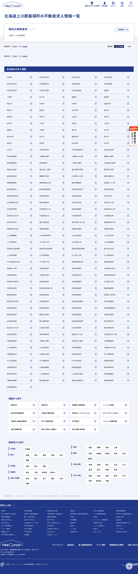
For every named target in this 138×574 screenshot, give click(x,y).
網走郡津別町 (12, 295)
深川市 (41, 136)
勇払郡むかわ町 (12, 328)
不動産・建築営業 (48, 413)
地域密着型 (73, 520)
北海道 (27, 449)
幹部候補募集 (28, 511)
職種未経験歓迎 (51, 517)
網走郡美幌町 (109, 288)
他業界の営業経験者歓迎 (31, 514)
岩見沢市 (107, 103)
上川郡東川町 (77, 242)
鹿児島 (98, 481)
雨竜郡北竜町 (77, 229)
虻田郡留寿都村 (45, 189)
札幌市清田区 (77, 90)
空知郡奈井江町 (110, 209)
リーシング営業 (108, 405)
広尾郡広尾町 (77, 354)
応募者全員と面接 (52, 511)
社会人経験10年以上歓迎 (8, 514)
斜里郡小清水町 (110, 295)
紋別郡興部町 (77, 308)
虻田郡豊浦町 (77, 314)
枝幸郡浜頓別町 (110, 275)
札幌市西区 (108, 84)
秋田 (52, 455)
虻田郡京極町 (109, 189)
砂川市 (106, 130)
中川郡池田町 (12, 361)
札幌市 (9, 77)
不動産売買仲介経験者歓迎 (55, 514)
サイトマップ (58, 545)
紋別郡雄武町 (12, 314)
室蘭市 (74, 97)
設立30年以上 (5, 523)
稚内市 (106, 110)
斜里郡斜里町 (44, 295)
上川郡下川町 (77, 255)
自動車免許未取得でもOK (123, 523)
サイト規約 (101, 545)
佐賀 (98, 476)
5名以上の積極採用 (98, 511)
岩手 (36, 455)
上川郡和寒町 (12, 255)
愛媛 (107, 470)
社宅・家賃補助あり (7, 526)
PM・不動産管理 (47, 421)
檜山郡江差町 (12, 169)
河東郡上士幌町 (77, 341)
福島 (27, 460)
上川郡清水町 (44, 347)
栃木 (36, 466)
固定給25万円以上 (6, 520)
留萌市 (41, 110)
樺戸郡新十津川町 (78, 222)
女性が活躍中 (28, 529)
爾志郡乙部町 (109, 169)
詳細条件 (121, 29)
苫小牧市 (75, 110)
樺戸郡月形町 (12, 222)
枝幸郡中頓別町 (13, 281)
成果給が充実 (120, 517)
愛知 (107, 447)
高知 (115, 470)
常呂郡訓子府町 (13, 301)
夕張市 (74, 103)
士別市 (41, 123)
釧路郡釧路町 (77, 367)
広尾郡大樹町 (44, 354)
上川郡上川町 (44, 242)
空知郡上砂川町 (13, 215)
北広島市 (75, 143)
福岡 (90, 476)
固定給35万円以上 (29, 520)
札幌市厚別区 (12, 90)
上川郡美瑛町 (109, 242)
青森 (27, 455)
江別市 (74, 117)
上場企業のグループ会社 (31, 523)
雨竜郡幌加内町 (77, 262)
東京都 (44, 472)
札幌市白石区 (12, 84)
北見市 (41, 103)
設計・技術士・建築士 (49, 429)
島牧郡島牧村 (109, 176)
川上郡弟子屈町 (77, 374)
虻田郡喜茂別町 (77, 189)
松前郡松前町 (109, 150)
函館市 (106, 90)
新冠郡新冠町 (109, 328)
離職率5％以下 (5, 532)
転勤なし (72, 526)
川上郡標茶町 (44, 374)
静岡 (98, 447)
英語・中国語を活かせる (54, 523)
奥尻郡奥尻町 (12, 176)
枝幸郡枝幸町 (44, 281)
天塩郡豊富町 (77, 281)
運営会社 (70, 545)
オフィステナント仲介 (110, 413)
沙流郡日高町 (44, 328)
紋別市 (9, 123)
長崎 (107, 476)
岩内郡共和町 (44, 196)
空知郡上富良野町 (13, 248)
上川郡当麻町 (77, 235)
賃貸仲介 (14, 405)
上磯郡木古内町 (77, 156)
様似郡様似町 (44, 334)
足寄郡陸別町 (12, 367)
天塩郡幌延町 (77, 288)
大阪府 (107, 453)
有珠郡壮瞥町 (109, 314)
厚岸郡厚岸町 (109, 367)
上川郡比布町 (109, 235)
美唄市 (9, 117)
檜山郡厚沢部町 (77, 169)
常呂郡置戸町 (44, 301)
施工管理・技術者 (78, 429)
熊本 (115, 476)
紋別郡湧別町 (12, 308)
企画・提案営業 (16, 429)
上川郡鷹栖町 (12, 235)
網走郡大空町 (44, 314)
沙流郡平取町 (77, 328)
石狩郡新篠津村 (77, 150)
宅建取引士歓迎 (97, 523)
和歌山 (90, 458)
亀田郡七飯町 (109, 156)
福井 (52, 478)
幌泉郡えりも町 (77, 334)
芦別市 (41, 117)
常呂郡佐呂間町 (77, 301)
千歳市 (41, 130)
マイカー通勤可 (5, 529)
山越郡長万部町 (110, 163)
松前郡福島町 (12, 156)
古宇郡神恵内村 (13, 202)
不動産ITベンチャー (53, 535)
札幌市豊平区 (44, 84)
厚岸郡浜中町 (12, 374)
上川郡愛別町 (12, 242)
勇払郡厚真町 (44, 321)
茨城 (27, 466)
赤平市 (106, 117)
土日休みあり (51, 532)
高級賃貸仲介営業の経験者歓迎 (79, 514)
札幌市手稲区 (44, 90)
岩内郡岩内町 (77, 196)
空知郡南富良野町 (78, 248)
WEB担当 (75, 421)
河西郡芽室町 (77, 347)
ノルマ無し (73, 529)
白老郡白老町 (12, 321)
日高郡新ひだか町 (110, 334)
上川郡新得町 (12, 347)
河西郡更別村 (12, 354)
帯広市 (9, 103)
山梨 (61, 478)
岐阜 (90, 447)
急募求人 (3, 511)
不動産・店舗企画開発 (19, 421)
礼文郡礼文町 (109, 281)
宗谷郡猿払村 (77, 275)
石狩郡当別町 (44, 150)
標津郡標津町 (109, 380)
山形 (61, 455)
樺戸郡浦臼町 (44, 222)
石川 (44, 478)
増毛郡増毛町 (109, 262)
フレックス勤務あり (99, 526)
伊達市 (41, 143)
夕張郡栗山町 (109, 215)
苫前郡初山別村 (110, 268)
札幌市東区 (108, 77)
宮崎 (90, 481)
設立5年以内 (50, 520)
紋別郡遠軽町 (109, 301)
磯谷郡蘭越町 (77, 183)
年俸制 (95, 517)
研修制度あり (51, 526)
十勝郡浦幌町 (44, 367)
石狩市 (106, 143)
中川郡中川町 (44, 262)
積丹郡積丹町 (44, 202)
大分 (124, 476)
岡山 (107, 464)
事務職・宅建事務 (78, 405)
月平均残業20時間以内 (7, 535)
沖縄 (107, 481)
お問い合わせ (133, 545)
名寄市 (74, 123)
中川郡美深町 (109, 255)
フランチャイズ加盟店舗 (100, 520)
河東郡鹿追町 (109, 341)
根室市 (9, 130)
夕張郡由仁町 (44, 215)
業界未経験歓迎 (5, 517)
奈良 (124, 453)
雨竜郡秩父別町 (13, 229)
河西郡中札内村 (110, 347)
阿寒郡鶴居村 (109, 374)
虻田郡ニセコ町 (109, 183)
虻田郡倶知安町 (13, 196)
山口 (124, 464)
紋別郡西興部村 (110, 308)
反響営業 (26, 535)
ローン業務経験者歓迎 (99, 514)
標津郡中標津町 (77, 380)
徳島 (90, 470)
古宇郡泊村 (108, 196)
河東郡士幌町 (44, 341)
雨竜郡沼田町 (109, 229)
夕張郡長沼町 (77, 215)
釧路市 (106, 97)
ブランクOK (119, 529)
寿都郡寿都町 (12, 183)
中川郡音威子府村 (13, 262)
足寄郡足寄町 (109, 361)
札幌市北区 (76, 77)
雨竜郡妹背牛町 (110, 222)
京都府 (98, 453)
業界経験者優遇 (120, 511)
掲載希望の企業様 (116, 545)
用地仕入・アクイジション (81, 413)
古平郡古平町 (77, 202)
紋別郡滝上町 (44, 308)
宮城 (44, 455)
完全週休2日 (74, 532)
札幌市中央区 (44, 77)
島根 (98, 464)
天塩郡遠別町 (12, 275)
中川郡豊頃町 (44, 361)
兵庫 (115, 453)
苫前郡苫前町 (44, 268)
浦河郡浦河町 (12, 334)
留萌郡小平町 (12, 268)
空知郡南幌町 (77, 209)
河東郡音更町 (12, 341)
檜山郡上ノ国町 (45, 169)
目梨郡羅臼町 (12, 387)
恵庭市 (9, 143)
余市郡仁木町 (109, 202)
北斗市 (9, 150)
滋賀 (90, 453)
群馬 (44, 466)
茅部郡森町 (43, 163)
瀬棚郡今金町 (44, 176)
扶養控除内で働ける (53, 529)
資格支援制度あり (29, 526)
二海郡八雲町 (77, 163)
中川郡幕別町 (109, 354)
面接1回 (72, 511)
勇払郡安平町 (109, 321)
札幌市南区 (76, 84)
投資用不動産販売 (17, 413)
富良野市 (75, 136)
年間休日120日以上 (122, 532)
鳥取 (90, 464)
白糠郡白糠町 (12, 380)
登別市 (106, 136)
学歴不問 (72, 523)
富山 (36, 478)
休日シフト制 (97, 532)
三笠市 (106, 123)
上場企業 (118, 520)
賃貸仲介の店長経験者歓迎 (124, 514)
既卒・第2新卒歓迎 (29, 517)
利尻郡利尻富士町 (46, 288)
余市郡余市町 (12, 209)
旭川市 (41, 97)
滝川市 (74, 130)
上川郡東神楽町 (45, 235)
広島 (115, 464)
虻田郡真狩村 (12, 189)
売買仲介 (45, 405)
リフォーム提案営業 (110, 421)
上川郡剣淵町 (44, 255)
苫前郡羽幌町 (77, 268)
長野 (27, 483)
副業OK (95, 529)
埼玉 (27, 472)
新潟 (27, 478)
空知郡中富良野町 (46, 248)
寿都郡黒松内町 (45, 183)
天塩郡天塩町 (44, 275)
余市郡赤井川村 (45, 209)
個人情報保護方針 (85, 545)
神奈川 (52, 472)
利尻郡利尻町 (12, 288)
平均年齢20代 (28, 532)
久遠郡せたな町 (77, 176)
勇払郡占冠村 (109, 248)
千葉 (36, 472)
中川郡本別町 (77, 361)
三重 (115, 447)
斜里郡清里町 (77, 295)
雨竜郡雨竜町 (44, 229)
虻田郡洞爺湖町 (77, 321)
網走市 (9, 110)
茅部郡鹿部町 (12, 163)
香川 (98, 470)
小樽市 (9, 97)
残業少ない (119, 526)
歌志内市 (10, 136)
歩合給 (72, 517)
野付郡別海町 (44, 380)
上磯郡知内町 (44, 156)
